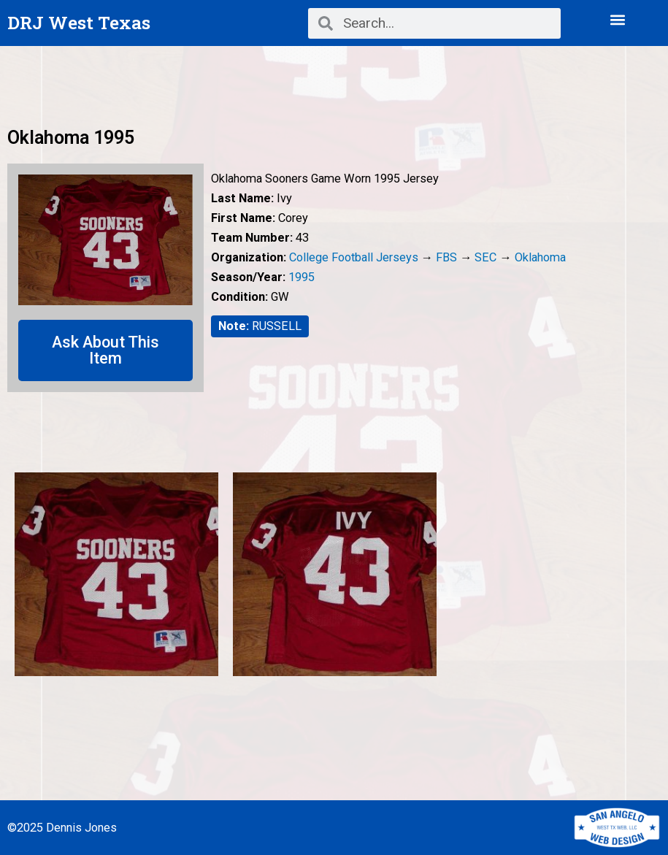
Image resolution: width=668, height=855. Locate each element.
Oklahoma (540, 257)
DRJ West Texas (78, 22)
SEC (485, 257)
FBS (446, 257)
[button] (618, 19)
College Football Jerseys (353, 257)
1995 (301, 277)
